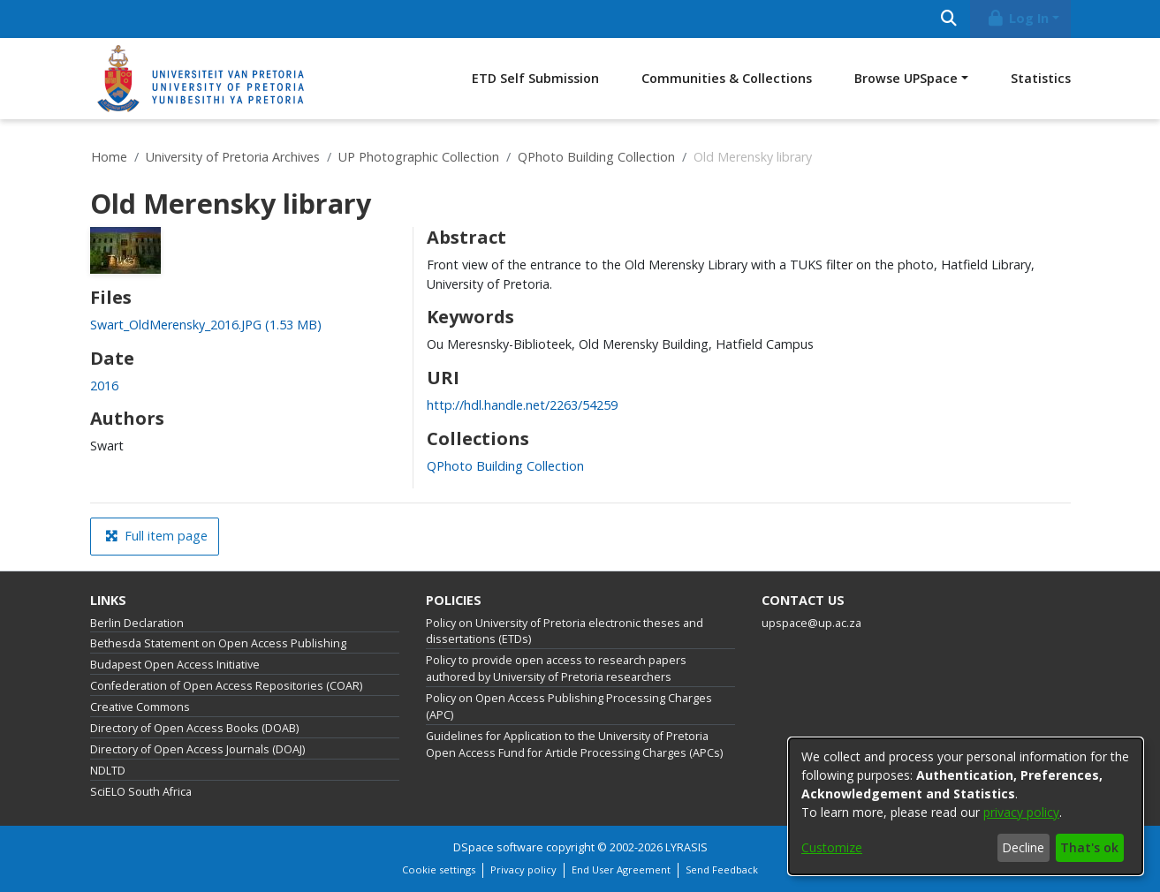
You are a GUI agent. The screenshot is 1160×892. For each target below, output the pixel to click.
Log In (1017, 18)
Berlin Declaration (137, 623)
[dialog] (965, 806)
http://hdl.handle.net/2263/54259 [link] (522, 405)
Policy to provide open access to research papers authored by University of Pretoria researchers (556, 668)
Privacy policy (523, 869)
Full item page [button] (156, 535)
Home (109, 156)
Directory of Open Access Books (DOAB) (194, 728)
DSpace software (498, 847)
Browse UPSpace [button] (906, 78)
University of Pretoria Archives (233, 156)
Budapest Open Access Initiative (175, 664)
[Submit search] (949, 19)
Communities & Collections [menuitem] (726, 78)
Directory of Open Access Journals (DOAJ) (197, 749)
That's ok (1089, 847)
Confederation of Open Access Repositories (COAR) (226, 685)
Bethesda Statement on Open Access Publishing (218, 643)
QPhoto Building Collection (596, 156)
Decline (1023, 847)
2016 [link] (104, 385)
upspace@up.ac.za (811, 623)
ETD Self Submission (535, 78)
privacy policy (1021, 812)
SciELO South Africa (141, 791)
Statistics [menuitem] (1041, 78)
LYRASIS (686, 847)
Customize (831, 847)
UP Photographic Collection (418, 156)
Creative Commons (140, 706)
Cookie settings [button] (438, 869)
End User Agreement (621, 869)
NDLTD (107, 770)
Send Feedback (722, 869)
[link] (206, 324)
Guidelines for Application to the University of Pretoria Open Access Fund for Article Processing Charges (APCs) (574, 744)
